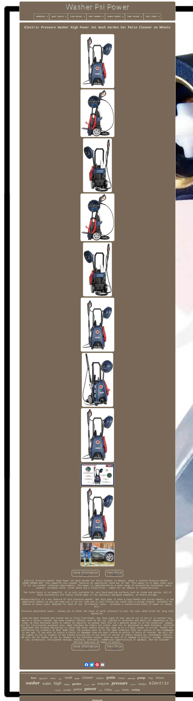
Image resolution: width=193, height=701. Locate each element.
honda (125, 690)
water (46, 683)
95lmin (160, 677)
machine (58, 690)
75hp (150, 678)
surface (100, 678)
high (57, 683)
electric (159, 683)
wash (68, 677)
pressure (120, 683)
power (90, 688)
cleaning (117, 690)
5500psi (121, 678)
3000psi (67, 684)
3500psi (108, 689)
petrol (78, 689)
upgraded (43, 678)
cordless (133, 684)
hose (33, 677)
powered (131, 678)
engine (103, 684)
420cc (60, 679)
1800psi (53, 678)
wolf (100, 690)
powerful (86, 685)
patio (111, 677)
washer (33, 682)
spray (77, 678)
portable (67, 690)
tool (93, 684)
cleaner (87, 677)
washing (135, 689)
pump (141, 677)
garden (76, 683)
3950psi (142, 684)
